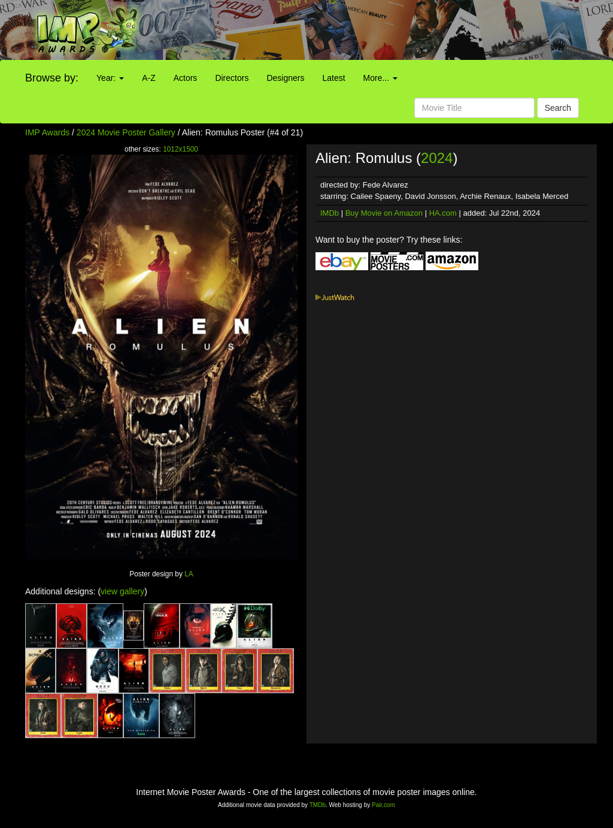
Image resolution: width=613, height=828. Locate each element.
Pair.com (383, 805)
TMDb (317, 805)
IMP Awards (47, 132)
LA (188, 574)
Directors (231, 78)
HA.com (443, 212)
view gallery (122, 591)
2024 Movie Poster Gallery (126, 132)
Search (558, 108)
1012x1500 (180, 149)
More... (380, 78)
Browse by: (51, 78)
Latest (333, 78)
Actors (186, 78)
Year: (110, 78)
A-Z (149, 78)
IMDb (329, 212)
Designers (285, 78)
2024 (437, 158)
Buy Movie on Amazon (384, 212)
